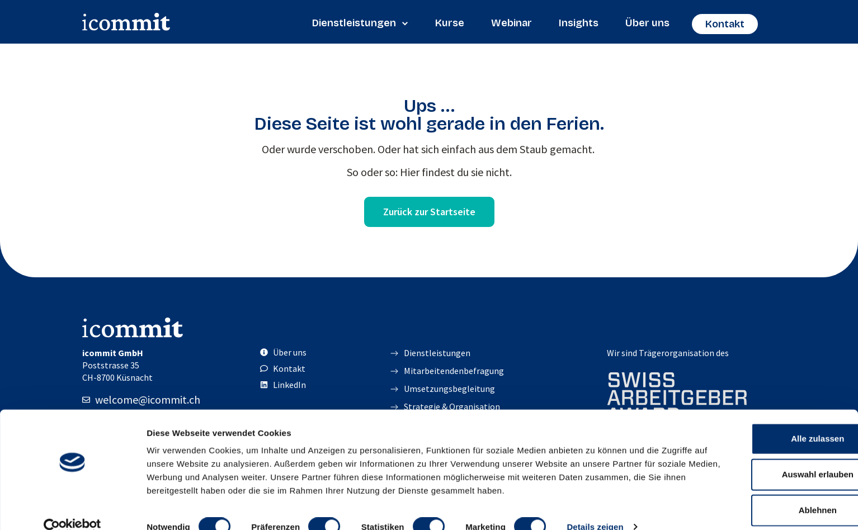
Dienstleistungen (360, 23)
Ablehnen (765, 477)
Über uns (647, 23)
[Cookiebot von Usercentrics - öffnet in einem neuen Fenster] (72, 508)
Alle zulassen (764, 406)
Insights (578, 23)
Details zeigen (595, 508)
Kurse (449, 23)
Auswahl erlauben (764, 442)
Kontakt (724, 24)
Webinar (511, 23)
